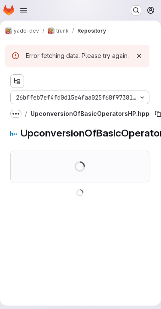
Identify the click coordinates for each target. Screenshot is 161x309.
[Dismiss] (139, 56)
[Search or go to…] (136, 10)
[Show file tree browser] (17, 81)
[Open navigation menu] (23, 10)
